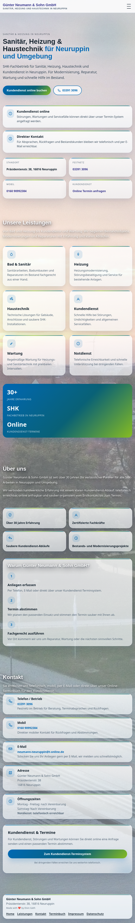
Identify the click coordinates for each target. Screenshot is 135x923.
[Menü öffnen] (129, 6)
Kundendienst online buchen (27, 90)
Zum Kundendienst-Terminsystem (67, 854)
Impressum (76, 914)
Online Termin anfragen (89, 191)
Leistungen (25, 914)
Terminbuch (57, 914)
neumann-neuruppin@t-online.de (40, 752)
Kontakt (40, 914)
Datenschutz (95, 914)
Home (10, 914)
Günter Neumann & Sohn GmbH (35, 6)
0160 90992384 (17, 191)
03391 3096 (67, 90)
